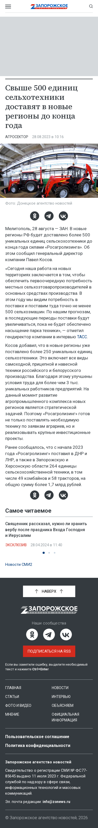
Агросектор (17, 136)
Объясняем (63, 705)
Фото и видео (19, 705)
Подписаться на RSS (49, 651)
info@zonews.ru (58, 801)
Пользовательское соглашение (39, 736)
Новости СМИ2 (19, 564)
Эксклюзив (17, 544)
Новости (61, 687)
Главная (13, 687)
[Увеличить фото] (49, 170)
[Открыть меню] (8, 6)
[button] (44, 552)
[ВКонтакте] (63, 215)
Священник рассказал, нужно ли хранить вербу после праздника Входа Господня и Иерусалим (47, 529)
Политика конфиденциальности (40, 745)
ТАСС (82, 336)
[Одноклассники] (34, 215)
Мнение (13, 714)
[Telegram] (49, 215)
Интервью (62, 696)
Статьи (12, 696)
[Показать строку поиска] (91, 6)
